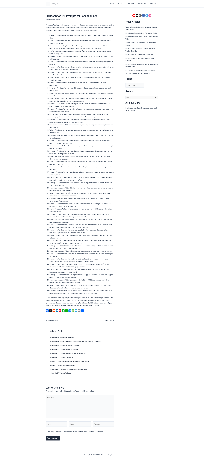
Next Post (109, 320)
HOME (112, 4)
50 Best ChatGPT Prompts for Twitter (60, 373)
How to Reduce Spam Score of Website (139, 55)
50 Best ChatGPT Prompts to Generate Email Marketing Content (68, 369)
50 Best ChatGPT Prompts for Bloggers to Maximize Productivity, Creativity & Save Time (75, 341)
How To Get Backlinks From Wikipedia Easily (141, 33)
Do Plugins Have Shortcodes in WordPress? (140, 70)
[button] (124, 4)
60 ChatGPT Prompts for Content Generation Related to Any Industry (69, 361)
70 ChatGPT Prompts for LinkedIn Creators (62, 365)
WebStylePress (56, 4)
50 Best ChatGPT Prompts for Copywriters (62, 337)
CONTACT (153, 4)
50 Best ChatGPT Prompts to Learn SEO (61, 357)
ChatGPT (48, 19)
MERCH (131, 4)
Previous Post (52, 320)
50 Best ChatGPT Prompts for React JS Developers (64, 349)
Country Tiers (141, 4)
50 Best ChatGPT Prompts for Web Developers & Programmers (68, 353)
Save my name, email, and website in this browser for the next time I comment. (76, 432)
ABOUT (121, 4)
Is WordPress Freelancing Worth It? (137, 74)
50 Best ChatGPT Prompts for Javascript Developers (65, 345)
